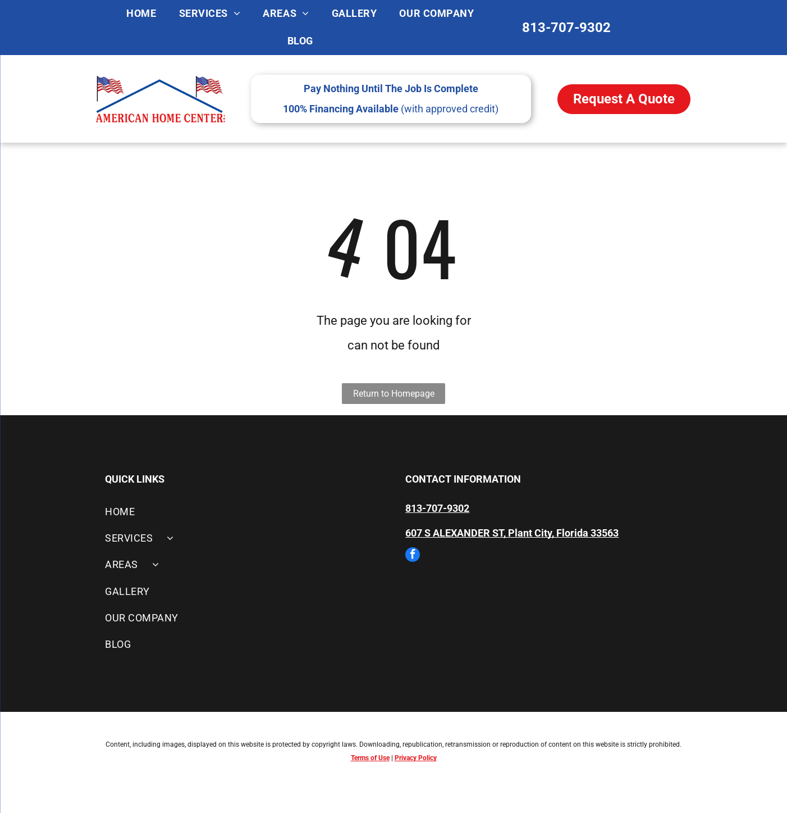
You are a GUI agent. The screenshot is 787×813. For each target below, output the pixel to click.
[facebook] (412, 556)
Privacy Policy (416, 758)
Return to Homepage (393, 393)
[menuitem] (141, 14)
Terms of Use (370, 758)
